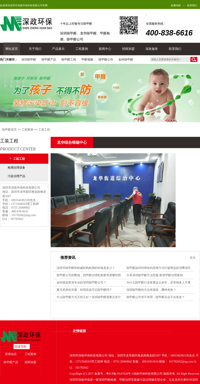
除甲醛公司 (106, 59)
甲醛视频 (87, 59)
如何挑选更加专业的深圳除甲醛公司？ (81, 282)
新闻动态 (11, 354)
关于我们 (35, 48)
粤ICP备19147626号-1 (119, 373)
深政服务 (151, 48)
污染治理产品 (16, 176)
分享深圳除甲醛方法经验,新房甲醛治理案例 (154, 275)
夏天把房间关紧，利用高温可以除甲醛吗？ (84, 289)
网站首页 (11, 48)
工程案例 (81, 48)
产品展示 (58, 48)
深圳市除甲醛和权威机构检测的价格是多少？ (86, 267)
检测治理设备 (16, 167)
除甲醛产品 (48, 59)
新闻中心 (105, 48)
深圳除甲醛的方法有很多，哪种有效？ (151, 289)
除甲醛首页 (9, 129)
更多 (193, 257)
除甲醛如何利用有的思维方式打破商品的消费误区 (158, 267)
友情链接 (79, 331)
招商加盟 (128, 48)
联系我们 (192, 5)
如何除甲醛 (126, 59)
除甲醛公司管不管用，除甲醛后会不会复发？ (155, 297)
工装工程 (44, 129)
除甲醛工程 (68, 59)
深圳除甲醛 (28, 59)
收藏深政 (176, 5)
